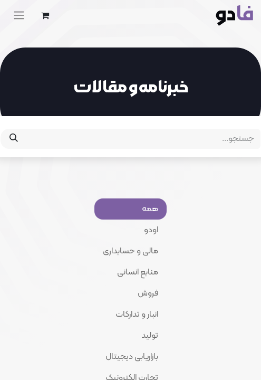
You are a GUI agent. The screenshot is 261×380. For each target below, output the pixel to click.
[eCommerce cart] (44, 15)
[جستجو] (14, 139)
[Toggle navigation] (19, 15)
